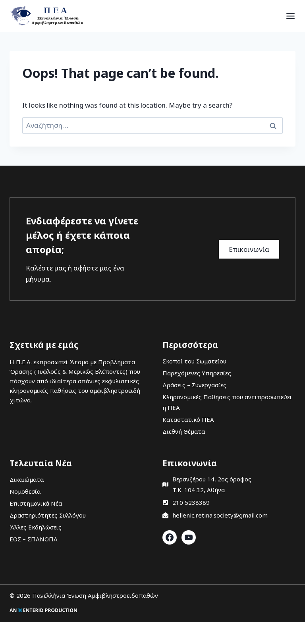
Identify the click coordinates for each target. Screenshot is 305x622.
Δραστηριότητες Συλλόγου (48, 515)
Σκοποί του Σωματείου (194, 361)
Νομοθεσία (25, 491)
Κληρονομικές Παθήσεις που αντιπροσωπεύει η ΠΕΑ (227, 402)
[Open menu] (290, 16)
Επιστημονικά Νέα (36, 503)
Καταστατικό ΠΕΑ (188, 419)
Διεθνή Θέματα (183, 431)
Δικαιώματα (27, 479)
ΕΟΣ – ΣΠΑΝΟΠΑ (34, 539)
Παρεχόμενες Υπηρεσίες (196, 373)
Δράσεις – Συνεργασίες (194, 385)
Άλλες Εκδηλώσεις (36, 527)
